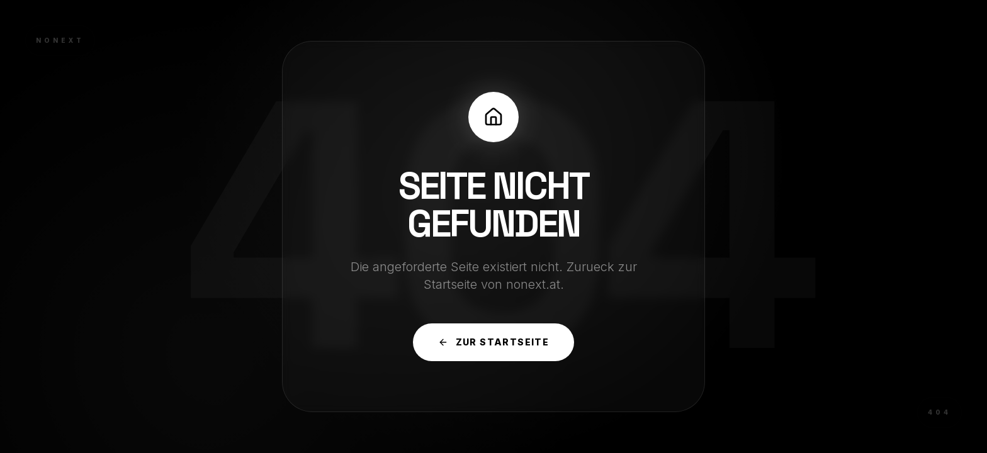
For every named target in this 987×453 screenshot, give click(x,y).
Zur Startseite (494, 342)
